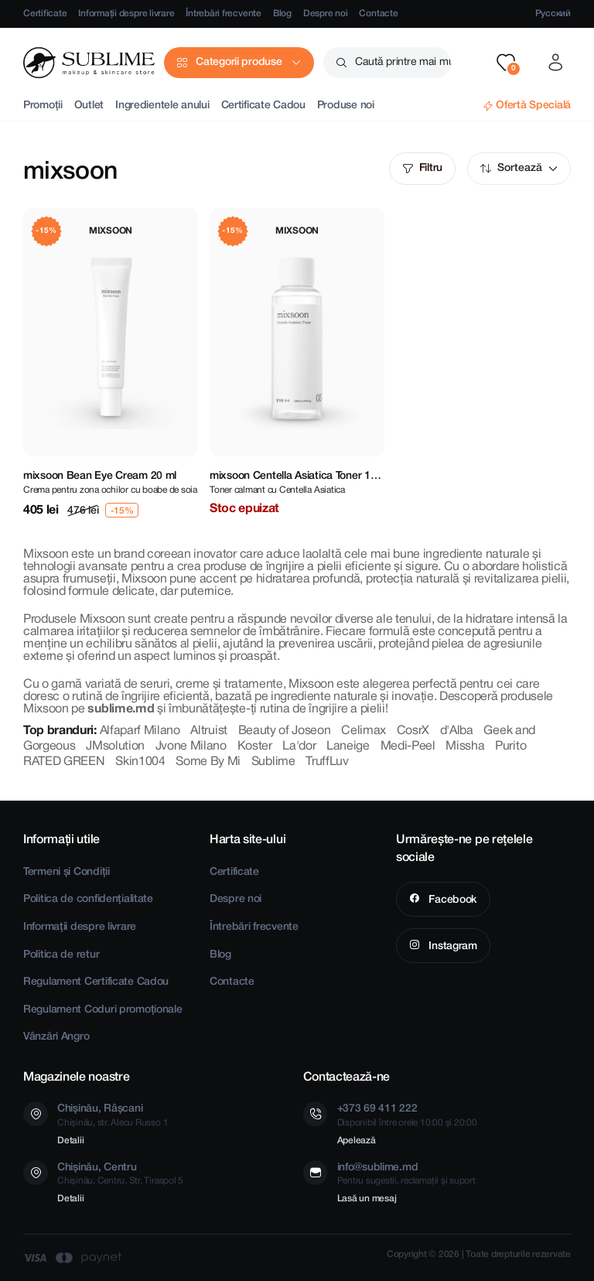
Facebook (451, 900)
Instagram (451, 946)
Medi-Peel (408, 746)
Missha (465, 746)
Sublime (273, 762)
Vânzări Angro (56, 1037)
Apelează (356, 1140)
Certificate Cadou (263, 106)
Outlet (89, 106)
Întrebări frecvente (223, 13)
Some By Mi (208, 762)
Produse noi (345, 106)
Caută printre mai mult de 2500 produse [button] (403, 62)
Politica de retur (61, 955)
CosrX (413, 731)
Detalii (70, 1140)
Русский (553, 13)
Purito (510, 746)
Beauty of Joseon (284, 731)
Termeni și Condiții (66, 872)
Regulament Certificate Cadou (96, 982)
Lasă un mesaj (367, 1198)
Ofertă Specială (533, 106)
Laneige (348, 746)
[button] (505, 62)
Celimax (363, 731)
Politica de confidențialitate (88, 899)
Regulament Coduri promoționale (103, 1010)
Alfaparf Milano (140, 731)
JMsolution (115, 746)
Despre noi (325, 13)
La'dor (299, 746)
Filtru (430, 168)
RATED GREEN (63, 762)
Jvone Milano (191, 746)
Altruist (208, 731)
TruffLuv (327, 762)
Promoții (43, 106)
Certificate (45, 13)
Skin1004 (140, 762)
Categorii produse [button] (239, 62)
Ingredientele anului (162, 106)
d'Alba (456, 731)
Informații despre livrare (126, 13)
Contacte (378, 13)
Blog (282, 13)
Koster (254, 746)
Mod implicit (553, 168)
